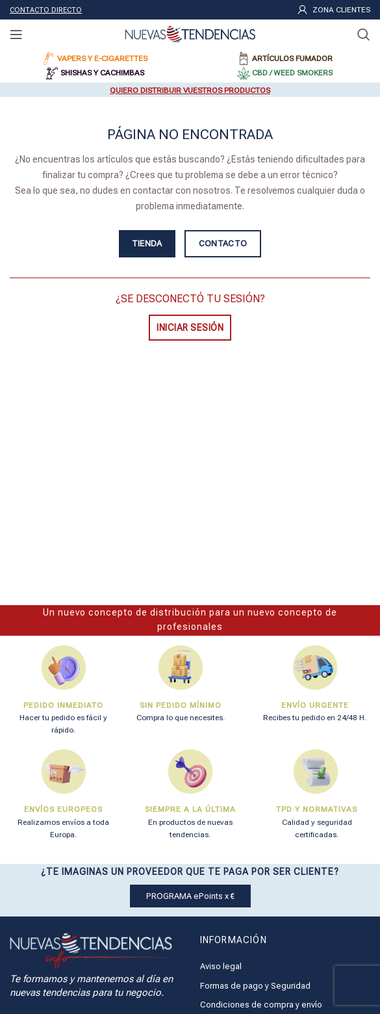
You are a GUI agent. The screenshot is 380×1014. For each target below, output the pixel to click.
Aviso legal (221, 966)
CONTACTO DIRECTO (46, 10)
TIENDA (147, 243)
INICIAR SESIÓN (190, 327)
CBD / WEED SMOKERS (292, 72)
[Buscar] (364, 34)
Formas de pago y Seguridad (255, 986)
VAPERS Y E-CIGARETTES (102, 58)
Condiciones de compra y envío (261, 1004)
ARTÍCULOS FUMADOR (292, 58)
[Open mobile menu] (16, 34)
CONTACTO (223, 243)
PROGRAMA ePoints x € (190, 896)
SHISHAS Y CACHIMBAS (102, 72)
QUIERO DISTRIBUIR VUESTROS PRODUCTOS (190, 90)
